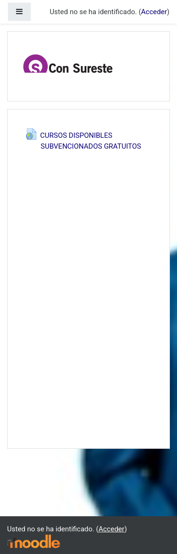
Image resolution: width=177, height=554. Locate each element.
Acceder (154, 12)
